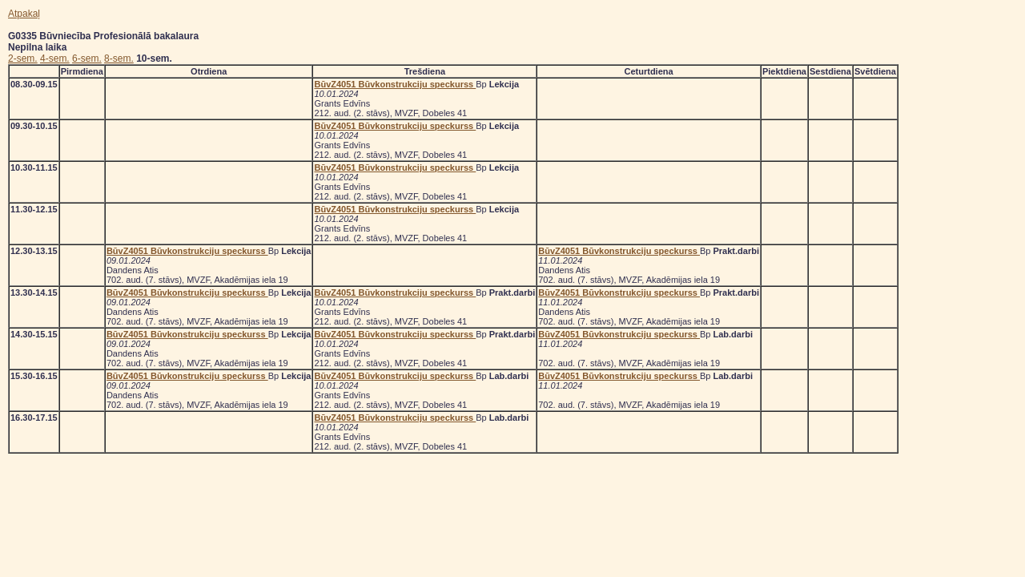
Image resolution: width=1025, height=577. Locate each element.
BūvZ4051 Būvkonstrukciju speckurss (395, 84)
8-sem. (119, 58)
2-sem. (23, 58)
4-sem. (55, 58)
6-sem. (87, 58)
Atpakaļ (24, 13)
